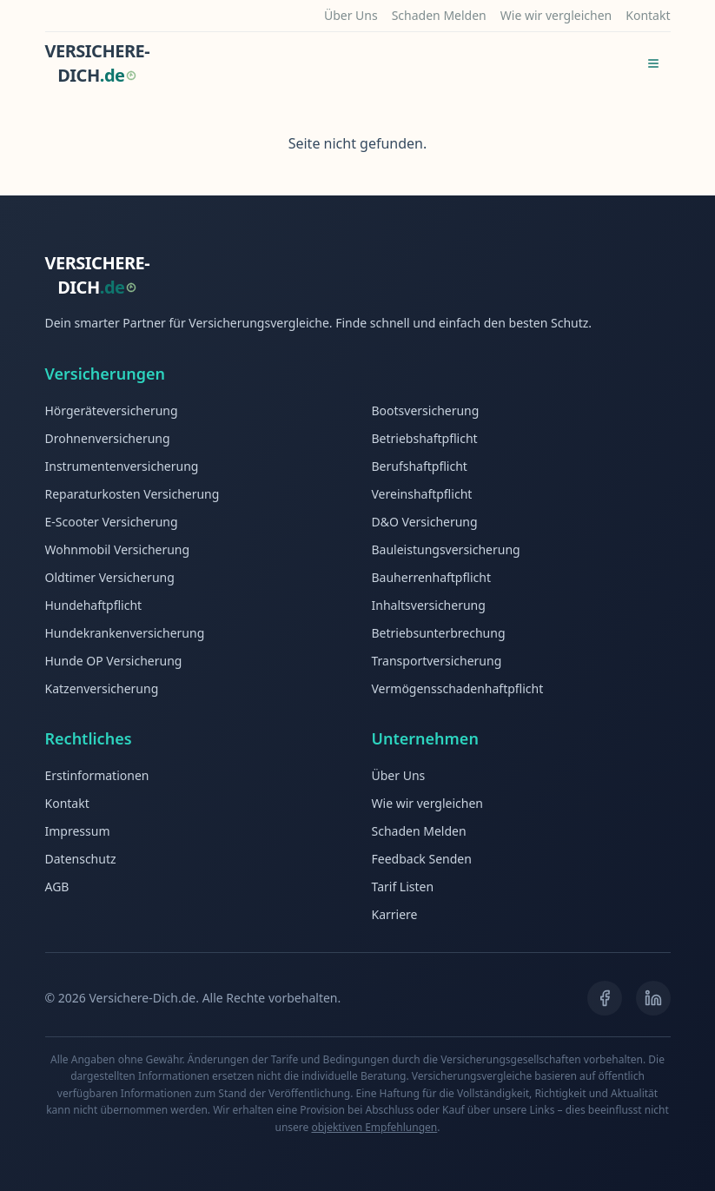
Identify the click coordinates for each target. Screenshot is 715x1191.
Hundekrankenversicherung (125, 633)
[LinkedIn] (653, 998)
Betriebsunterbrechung (439, 633)
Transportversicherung (437, 660)
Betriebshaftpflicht (425, 438)
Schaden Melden (439, 15)
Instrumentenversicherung (122, 466)
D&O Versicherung (425, 521)
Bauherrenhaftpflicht (431, 577)
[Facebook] (604, 998)
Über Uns (351, 15)
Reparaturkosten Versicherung (132, 494)
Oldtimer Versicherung (110, 577)
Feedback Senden (422, 858)
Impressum (77, 831)
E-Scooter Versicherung (111, 521)
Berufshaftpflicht (419, 466)
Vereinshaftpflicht (422, 494)
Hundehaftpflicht (93, 605)
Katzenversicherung (102, 688)
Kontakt (648, 15)
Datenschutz (80, 858)
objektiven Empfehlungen (374, 1127)
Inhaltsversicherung (429, 605)
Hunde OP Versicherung (113, 660)
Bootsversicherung (426, 410)
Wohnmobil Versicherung (117, 549)
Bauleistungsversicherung (446, 549)
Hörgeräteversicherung (111, 410)
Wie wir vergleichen (556, 15)
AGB (57, 886)
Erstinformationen (97, 775)
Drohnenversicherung (107, 438)
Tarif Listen (403, 886)
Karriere (395, 914)
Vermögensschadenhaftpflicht (458, 688)
